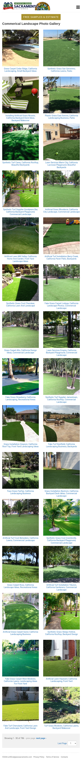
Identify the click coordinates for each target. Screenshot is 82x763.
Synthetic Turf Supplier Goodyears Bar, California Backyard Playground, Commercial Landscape (20, 212)
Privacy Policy (38, 757)
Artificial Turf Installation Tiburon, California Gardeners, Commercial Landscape (61, 587)
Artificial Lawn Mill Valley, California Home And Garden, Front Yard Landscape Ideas (20, 259)
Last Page (62, 743)
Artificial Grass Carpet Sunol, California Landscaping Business (20, 633)
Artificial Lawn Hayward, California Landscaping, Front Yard (61, 680)
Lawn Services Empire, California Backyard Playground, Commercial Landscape (61, 352)
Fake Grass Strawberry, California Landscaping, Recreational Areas (21, 398)
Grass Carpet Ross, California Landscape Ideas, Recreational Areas (20, 586)
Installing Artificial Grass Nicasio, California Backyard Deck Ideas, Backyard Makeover (21, 118)
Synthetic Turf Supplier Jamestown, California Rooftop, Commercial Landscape (61, 399)
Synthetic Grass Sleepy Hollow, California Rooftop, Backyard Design (61, 633)
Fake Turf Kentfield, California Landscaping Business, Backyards (61, 445)
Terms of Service (52, 757)
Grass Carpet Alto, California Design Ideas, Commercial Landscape (20, 351)
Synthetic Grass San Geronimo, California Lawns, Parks (61, 69)
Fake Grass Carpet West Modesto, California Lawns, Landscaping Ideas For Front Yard (20, 681)
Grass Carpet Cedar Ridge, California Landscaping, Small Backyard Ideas (20, 69)
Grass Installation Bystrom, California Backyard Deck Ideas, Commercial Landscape (61, 493)
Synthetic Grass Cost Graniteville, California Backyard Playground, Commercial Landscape (62, 540)
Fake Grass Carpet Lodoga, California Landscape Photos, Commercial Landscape (61, 305)
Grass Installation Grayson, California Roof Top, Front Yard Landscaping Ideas (20, 445)
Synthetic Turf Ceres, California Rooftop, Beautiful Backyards (20, 163)
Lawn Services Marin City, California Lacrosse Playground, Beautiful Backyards (61, 165)
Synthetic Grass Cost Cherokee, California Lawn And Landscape (20, 304)
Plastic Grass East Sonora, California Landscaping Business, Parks (61, 116)
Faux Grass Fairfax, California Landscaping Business (20, 492)
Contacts (64, 757)
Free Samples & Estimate (41, 17)
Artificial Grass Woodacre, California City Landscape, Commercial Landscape (61, 210)
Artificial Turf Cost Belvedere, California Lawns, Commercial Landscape (20, 539)
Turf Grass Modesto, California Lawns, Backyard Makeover (61, 727)
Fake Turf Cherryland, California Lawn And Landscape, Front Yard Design (20, 727)
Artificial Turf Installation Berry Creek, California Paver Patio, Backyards (61, 257)
